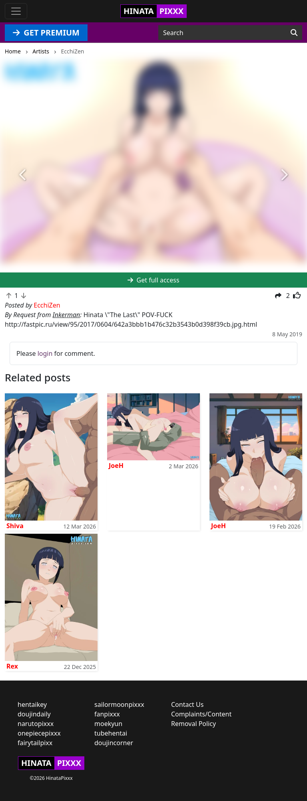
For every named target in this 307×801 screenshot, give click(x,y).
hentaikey (32, 704)
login (45, 353)
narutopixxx (36, 723)
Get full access (153, 280)
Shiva (15, 525)
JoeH (116, 465)
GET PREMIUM (46, 32)
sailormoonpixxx (119, 704)
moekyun (108, 723)
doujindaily (34, 714)
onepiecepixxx (39, 733)
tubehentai (110, 733)
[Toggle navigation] (16, 11)
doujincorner (113, 742)
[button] (23, 175)
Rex (12, 666)
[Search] (294, 32)
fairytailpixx (35, 742)
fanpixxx (107, 714)
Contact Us (187, 704)
